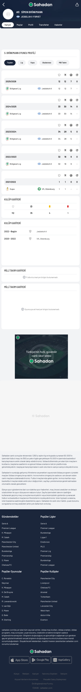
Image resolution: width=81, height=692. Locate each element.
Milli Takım (62, 63)
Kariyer (8, 25)
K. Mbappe (6, 532)
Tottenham (45, 596)
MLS (42, 546)
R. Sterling (6, 619)
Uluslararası (46, 63)
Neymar (5, 583)
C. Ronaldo (6, 578)
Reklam (25, 673)
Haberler (58, 25)
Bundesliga (7, 551)
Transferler (44, 25)
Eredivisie (45, 542)
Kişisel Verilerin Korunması (26, 679)
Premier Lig (45, 551)
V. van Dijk (6, 606)
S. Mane (5, 560)
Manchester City (9, 542)
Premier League (9, 528)
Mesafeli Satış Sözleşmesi (54, 679)
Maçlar (20, 25)
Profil (30, 25)
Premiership (7, 555)
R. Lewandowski (9, 601)
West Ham (45, 610)
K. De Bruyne (7, 592)
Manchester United (10, 546)
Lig (22, 63)
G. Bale (5, 615)
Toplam (10, 63)
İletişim (63, 673)
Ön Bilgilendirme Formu (42, 683)
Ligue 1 (43, 537)
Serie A (5, 523)
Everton (44, 619)
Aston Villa (45, 615)
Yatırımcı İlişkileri (49, 673)
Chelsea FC (7, 565)
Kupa (32, 63)
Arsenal (43, 592)
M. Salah (5, 537)
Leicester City (46, 606)
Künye (16, 673)
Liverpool (44, 583)
